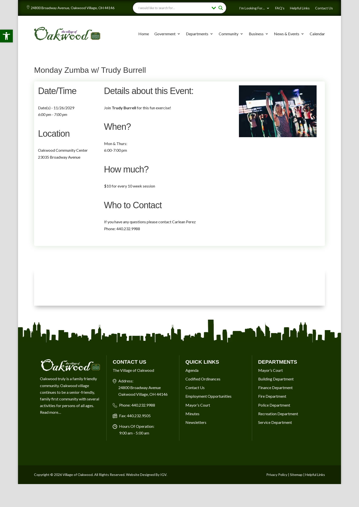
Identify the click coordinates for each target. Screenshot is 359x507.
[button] (6, 36)
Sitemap (296, 474)
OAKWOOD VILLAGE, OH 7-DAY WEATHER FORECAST (179, 287)
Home (143, 33)
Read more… (50, 412)
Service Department (275, 422)
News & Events (286, 33)
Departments (197, 33)
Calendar (317, 33)
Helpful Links (300, 8)
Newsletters (195, 422)
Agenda (191, 370)
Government (165, 33)
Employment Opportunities (208, 396)
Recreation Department (278, 413)
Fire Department (272, 396)
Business (256, 33)
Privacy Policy (276, 474)
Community (228, 33)
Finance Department (275, 387)
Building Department (276, 378)
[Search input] (174, 7)
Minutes (192, 413)
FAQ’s (280, 8)
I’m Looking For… (252, 8)
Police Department (274, 405)
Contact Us (324, 8)
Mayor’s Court (197, 405)
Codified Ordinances (202, 378)
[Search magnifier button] (220, 7)
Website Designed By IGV (146, 474)
